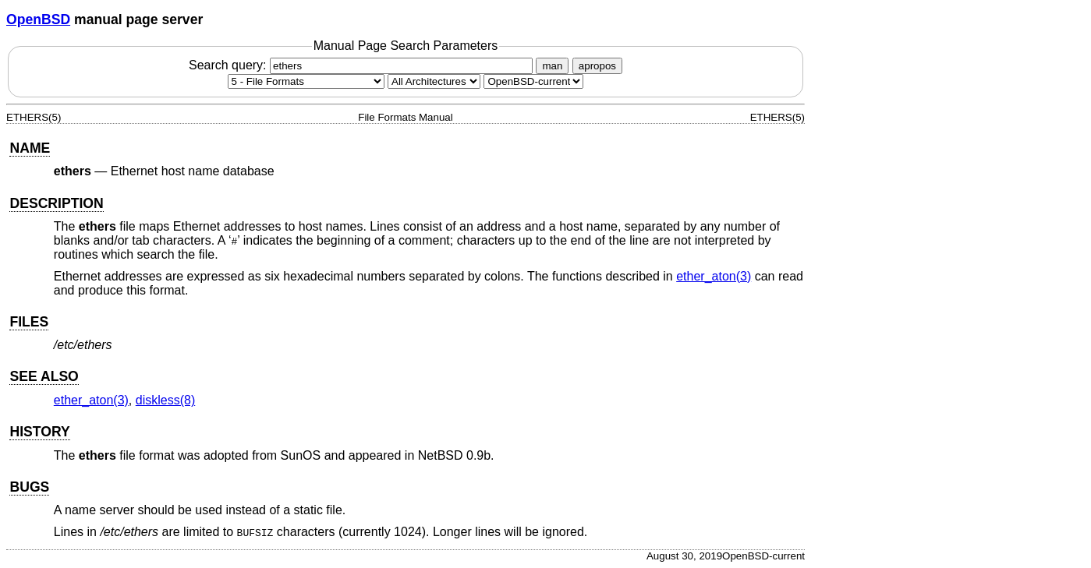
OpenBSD (38, 19)
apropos (597, 66)
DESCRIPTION (56, 203)
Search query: (363, 65)
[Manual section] (306, 81)
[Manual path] (533, 81)
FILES (28, 322)
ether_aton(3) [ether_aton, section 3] (713, 276)
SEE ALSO (43, 376)
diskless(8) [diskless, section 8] (165, 400)
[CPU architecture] (434, 81)
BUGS (29, 487)
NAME (29, 148)
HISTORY (39, 431)
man (552, 66)
